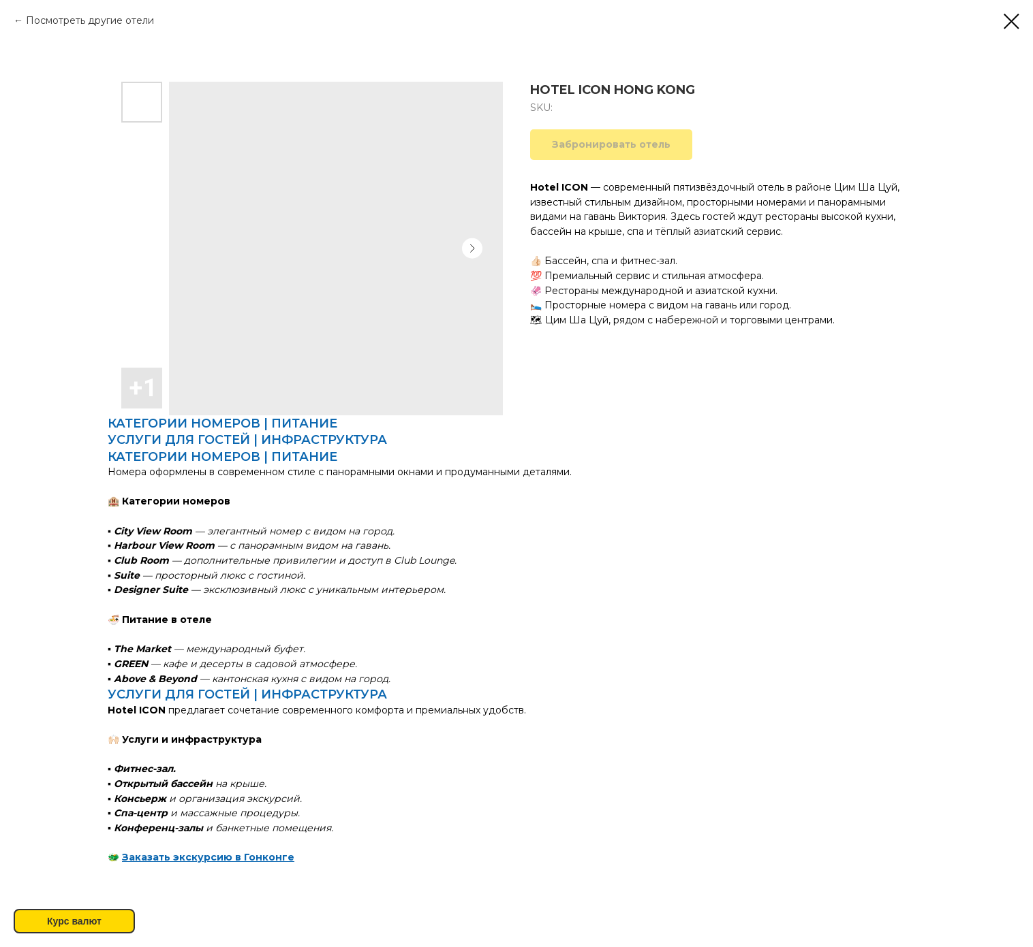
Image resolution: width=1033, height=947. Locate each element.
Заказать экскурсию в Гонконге (208, 857)
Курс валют (74, 921)
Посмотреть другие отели (90, 20)
